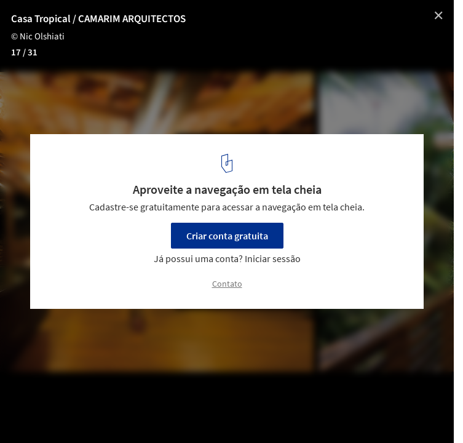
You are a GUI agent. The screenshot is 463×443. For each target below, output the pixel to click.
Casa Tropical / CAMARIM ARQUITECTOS (98, 19)
